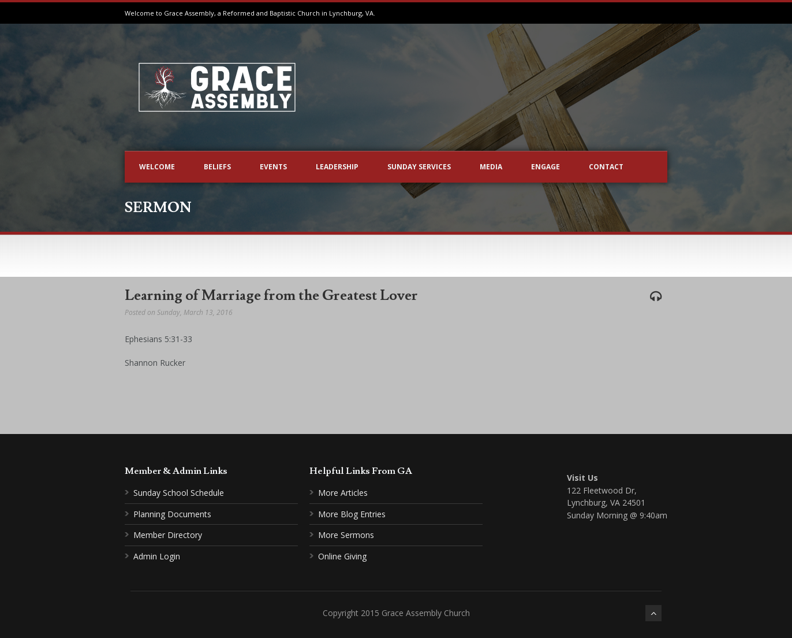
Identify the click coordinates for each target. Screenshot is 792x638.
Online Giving (342, 556)
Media (491, 167)
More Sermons (346, 534)
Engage (545, 167)
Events (273, 167)
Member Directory (167, 534)
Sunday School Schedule (178, 492)
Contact (606, 167)
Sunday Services (419, 167)
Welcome (157, 167)
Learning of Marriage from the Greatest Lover (271, 295)
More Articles (343, 492)
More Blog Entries (352, 514)
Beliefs (217, 167)
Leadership (337, 167)
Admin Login (156, 556)
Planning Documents (172, 514)
